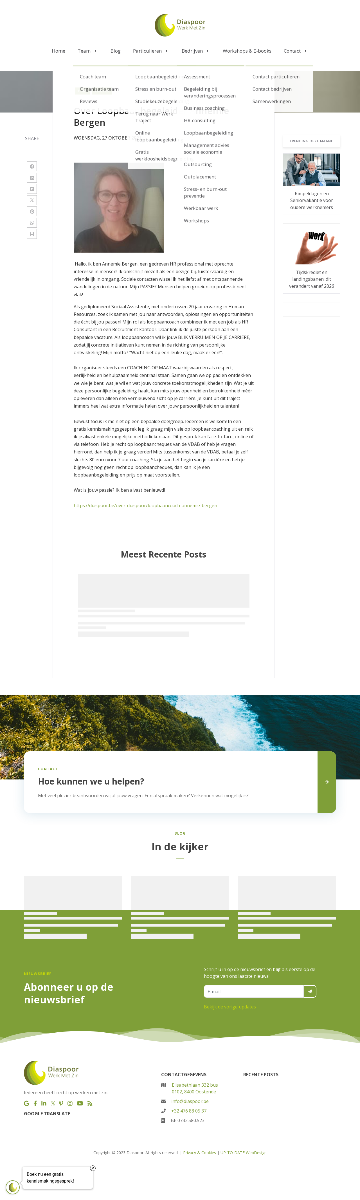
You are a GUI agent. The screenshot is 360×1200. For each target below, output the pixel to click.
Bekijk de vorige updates (230, 1007)
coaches (102, 91)
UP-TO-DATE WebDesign (243, 1152)
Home (82, 91)
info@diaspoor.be (190, 1101)
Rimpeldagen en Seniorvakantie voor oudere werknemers (311, 200)
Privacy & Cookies (199, 1152)
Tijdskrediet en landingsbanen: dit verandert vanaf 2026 (311, 279)
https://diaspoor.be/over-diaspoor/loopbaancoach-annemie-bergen (145, 505)
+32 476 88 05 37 (188, 1111)
